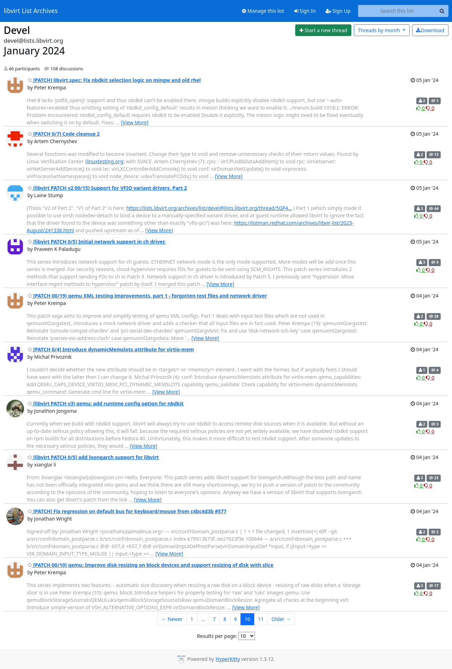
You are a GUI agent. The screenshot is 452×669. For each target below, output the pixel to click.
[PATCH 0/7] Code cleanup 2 (64, 133)
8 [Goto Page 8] (225, 619)
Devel (17, 30)
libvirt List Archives (31, 11)
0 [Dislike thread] (430, 108)
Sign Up (338, 10)
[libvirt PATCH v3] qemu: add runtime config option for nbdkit (106, 403)
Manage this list (263, 10)
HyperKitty (227, 659)
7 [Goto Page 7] (214, 619)
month (379, 30)
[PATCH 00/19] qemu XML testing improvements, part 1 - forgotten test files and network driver (147, 295)
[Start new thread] (323, 30)
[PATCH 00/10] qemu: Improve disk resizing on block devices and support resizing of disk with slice (151, 565)
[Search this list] (397, 11)
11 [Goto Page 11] (261, 619)
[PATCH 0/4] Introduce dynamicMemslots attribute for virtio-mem (111, 349)
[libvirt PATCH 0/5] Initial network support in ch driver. (97, 241)
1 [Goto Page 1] (191, 619)
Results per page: (217, 636)
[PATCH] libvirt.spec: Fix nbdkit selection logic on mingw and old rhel (114, 80)
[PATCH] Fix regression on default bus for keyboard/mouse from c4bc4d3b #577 (127, 511)
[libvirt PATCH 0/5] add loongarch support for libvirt (93, 457)
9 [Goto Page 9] (235, 619)
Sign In (305, 10)
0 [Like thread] (421, 108)
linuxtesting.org (105, 161)
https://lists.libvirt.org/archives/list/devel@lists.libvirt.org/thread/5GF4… (209, 208)
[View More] (134, 122)
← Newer (172, 619)
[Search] (442, 11)
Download (430, 30)
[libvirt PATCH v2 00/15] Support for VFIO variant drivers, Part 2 (107, 187)
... (203, 619)
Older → (281, 619)
